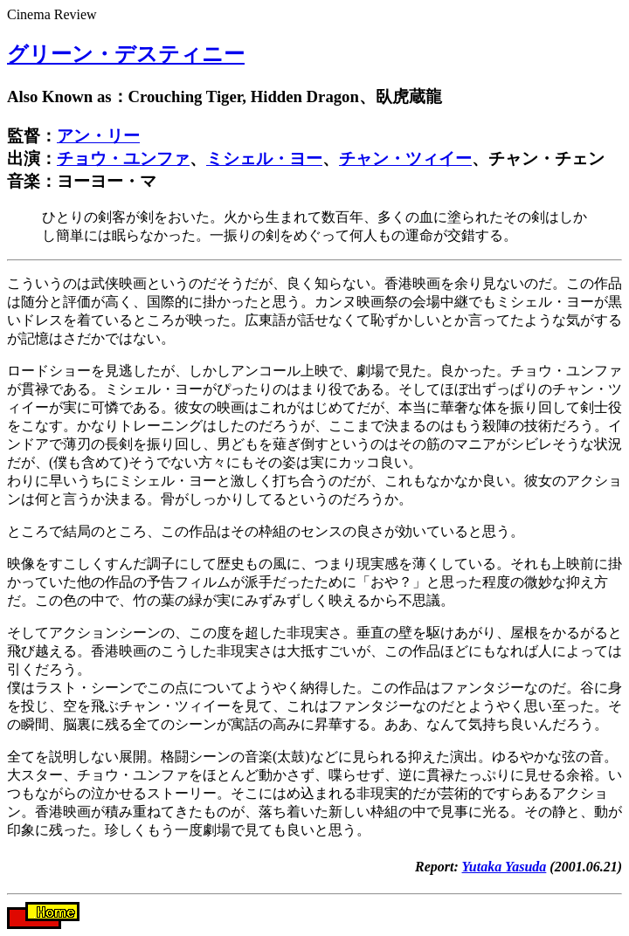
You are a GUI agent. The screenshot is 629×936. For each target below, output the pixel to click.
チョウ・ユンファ (123, 158)
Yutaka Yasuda (504, 866)
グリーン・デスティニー (126, 54)
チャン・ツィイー (405, 158)
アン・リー (98, 136)
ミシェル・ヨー (264, 158)
